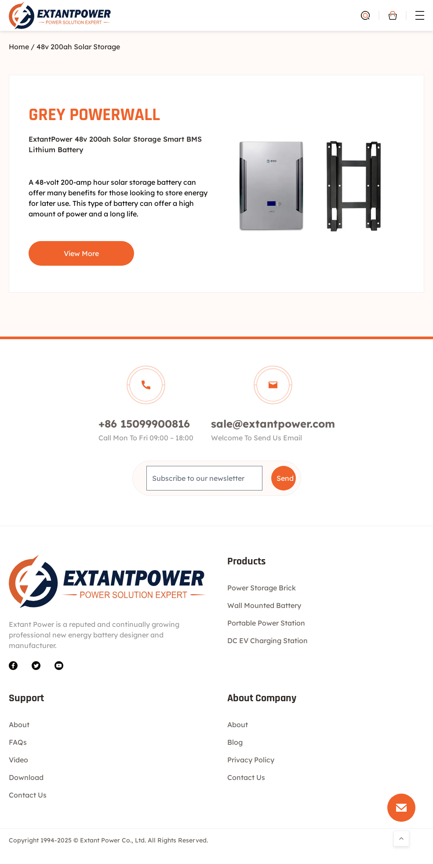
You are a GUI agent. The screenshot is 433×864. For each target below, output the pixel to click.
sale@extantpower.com (273, 423)
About (19, 724)
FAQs (18, 742)
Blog (235, 742)
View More (81, 253)
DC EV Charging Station (267, 640)
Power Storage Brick (261, 587)
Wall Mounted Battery (264, 605)
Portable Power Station (266, 623)
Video (18, 759)
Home (19, 46)
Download (26, 777)
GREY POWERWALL (94, 115)
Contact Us (28, 795)
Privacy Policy (250, 759)
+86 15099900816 (144, 423)
